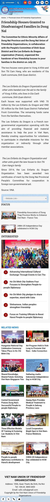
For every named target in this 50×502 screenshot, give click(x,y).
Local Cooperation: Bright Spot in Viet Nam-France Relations (37, 431)
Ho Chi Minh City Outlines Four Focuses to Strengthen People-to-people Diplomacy (22, 284)
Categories (8, 3)
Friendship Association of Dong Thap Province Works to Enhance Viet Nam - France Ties (32, 215)
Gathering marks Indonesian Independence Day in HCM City (37, 377)
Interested (9, 236)
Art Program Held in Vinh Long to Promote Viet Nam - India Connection (37, 348)
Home (3, 18)
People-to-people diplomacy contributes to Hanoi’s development (12, 460)
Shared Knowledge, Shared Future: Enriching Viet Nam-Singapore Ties (12, 377)
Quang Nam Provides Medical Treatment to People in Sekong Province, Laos (35, 404)
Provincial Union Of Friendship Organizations (25, 18)
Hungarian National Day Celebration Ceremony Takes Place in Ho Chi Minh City (12, 349)
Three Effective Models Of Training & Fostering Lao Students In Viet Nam (11, 432)
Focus (5, 204)
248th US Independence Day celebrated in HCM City (36, 460)
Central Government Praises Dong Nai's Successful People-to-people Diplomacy (11, 404)
